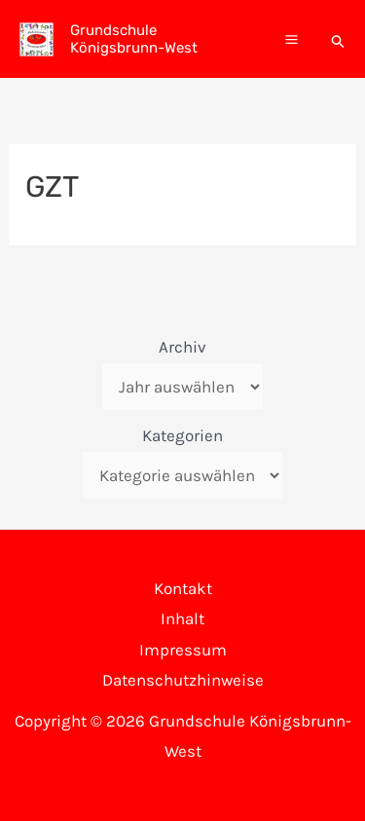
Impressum (183, 649)
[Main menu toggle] (291, 39)
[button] (339, 38)
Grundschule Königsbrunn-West (134, 38)
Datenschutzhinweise (183, 680)
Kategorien (182, 435)
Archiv (182, 346)
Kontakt (183, 588)
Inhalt (182, 618)
